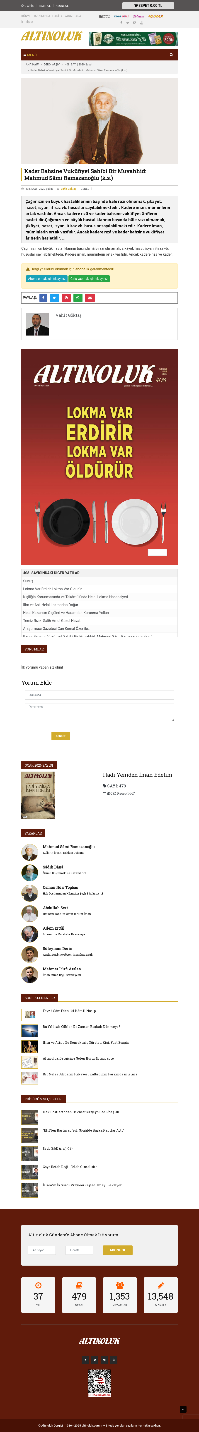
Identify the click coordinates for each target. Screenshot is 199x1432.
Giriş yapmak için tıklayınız (89, 279)
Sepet (148, 5)
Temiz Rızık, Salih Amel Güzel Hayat (51, 621)
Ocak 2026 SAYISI (39, 765)
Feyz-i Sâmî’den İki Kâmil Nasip (69, 1011)
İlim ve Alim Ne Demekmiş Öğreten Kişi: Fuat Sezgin (86, 1042)
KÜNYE (26, 16)
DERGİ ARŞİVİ (52, 64)
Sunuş (28, 581)
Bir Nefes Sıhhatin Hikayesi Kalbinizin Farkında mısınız (90, 1074)
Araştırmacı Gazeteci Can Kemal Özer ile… (56, 628)
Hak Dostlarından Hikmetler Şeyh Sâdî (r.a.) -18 (73, 893)
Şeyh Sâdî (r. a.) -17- (58, 1148)
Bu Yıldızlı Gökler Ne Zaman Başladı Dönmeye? (81, 1026)
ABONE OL (62, 5)
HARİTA (57, 16)
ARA (78, 16)
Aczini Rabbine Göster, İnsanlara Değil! (68, 954)
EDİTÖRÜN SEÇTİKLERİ (44, 1099)
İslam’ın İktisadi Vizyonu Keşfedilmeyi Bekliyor (82, 1185)
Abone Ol (118, 1250)
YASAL (69, 16)
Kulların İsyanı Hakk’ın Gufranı (63, 852)
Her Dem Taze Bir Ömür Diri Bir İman (67, 914)
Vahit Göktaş (68, 188)
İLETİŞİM (27, 22)
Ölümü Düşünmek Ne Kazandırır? (64, 873)
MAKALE (161, 1305)
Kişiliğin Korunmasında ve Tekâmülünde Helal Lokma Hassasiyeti (75, 597)
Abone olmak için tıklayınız (47, 279)
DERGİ (79, 1305)
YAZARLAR (33, 833)
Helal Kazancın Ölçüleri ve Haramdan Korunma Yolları (66, 613)
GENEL (85, 188)
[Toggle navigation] (30, 54)
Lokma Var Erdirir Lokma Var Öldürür (52, 589)
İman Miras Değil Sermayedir (62, 975)
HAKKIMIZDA (41, 16)
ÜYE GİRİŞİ (27, 5)
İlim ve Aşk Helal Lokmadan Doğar (50, 605)
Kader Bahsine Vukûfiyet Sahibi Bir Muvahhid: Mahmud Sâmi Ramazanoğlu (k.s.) (87, 636)
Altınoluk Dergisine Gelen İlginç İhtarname (78, 1058)
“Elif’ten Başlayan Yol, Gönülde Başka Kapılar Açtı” (83, 1130)
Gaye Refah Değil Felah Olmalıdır (70, 1167)
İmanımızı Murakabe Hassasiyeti (65, 934)
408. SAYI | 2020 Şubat (78, 64)
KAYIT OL (45, 5)
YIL (38, 1305)
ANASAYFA (32, 64)
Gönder (61, 736)
